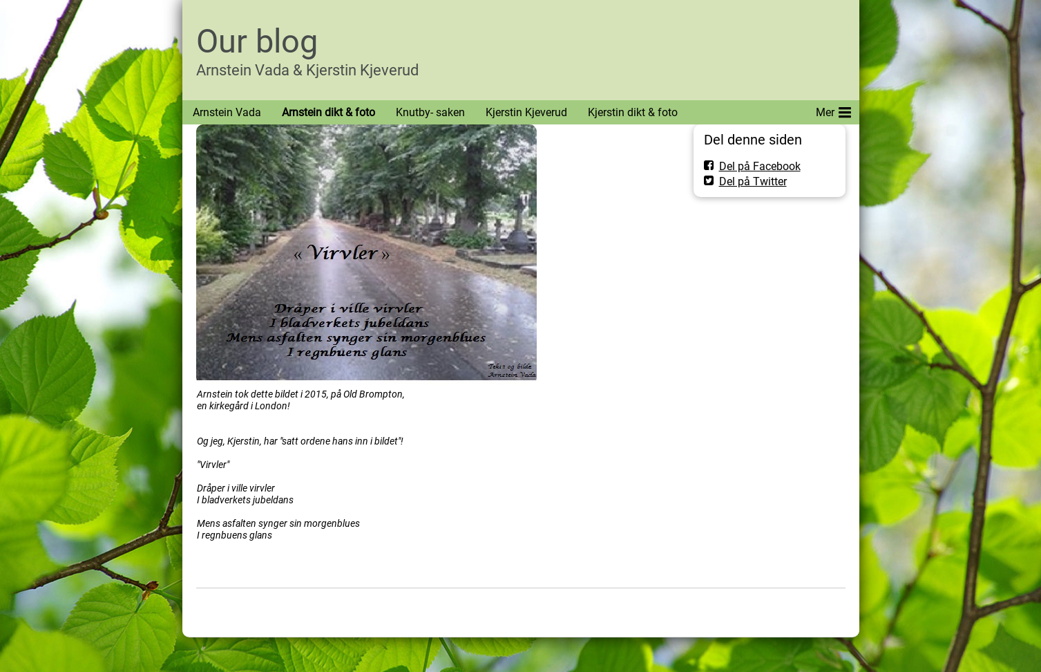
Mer (833, 110)
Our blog (257, 41)
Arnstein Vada (227, 112)
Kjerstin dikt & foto (633, 112)
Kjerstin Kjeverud (526, 112)
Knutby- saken (430, 112)
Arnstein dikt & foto (328, 112)
